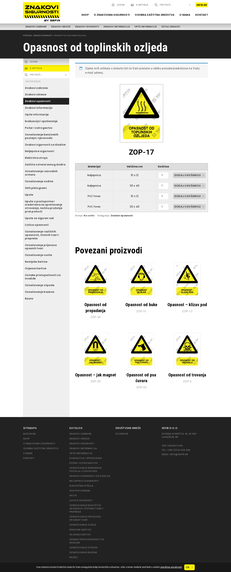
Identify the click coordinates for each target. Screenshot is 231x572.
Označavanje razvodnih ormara (41, 172)
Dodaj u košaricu (187, 175)
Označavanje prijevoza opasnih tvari (41, 246)
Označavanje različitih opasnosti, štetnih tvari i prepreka (42, 235)
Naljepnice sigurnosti (39, 151)
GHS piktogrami (36, 188)
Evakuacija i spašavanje (41, 121)
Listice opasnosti (37, 225)
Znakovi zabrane (36, 26)
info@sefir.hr (179, 454)
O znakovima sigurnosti (112, 15)
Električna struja (36, 158)
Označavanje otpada (39, 285)
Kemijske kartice (36, 262)
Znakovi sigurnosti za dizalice (45, 144)
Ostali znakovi (170, 26)
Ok (188, 567)
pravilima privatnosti (171, 567)
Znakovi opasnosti (87, 26)
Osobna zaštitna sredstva (154, 15)
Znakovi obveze (61, 26)
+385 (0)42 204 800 (178, 450)
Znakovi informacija (116, 26)
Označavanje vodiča (39, 181)
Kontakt (201, 15)
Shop (85, 15)
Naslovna (29, 433)
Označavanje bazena (39, 292)
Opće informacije (145, 26)
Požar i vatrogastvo (38, 128)
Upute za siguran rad (39, 218)
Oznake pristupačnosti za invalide (43, 276)
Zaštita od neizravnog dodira (45, 164)
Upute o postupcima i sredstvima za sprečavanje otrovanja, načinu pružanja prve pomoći (43, 206)
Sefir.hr (202, 4)
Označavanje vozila (38, 255)
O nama (184, 15)
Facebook (122, 433)
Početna (27, 35)
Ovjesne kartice (35, 268)
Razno (29, 298)
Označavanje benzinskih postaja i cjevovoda (41, 136)
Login (121, 4)
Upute (29, 195)
